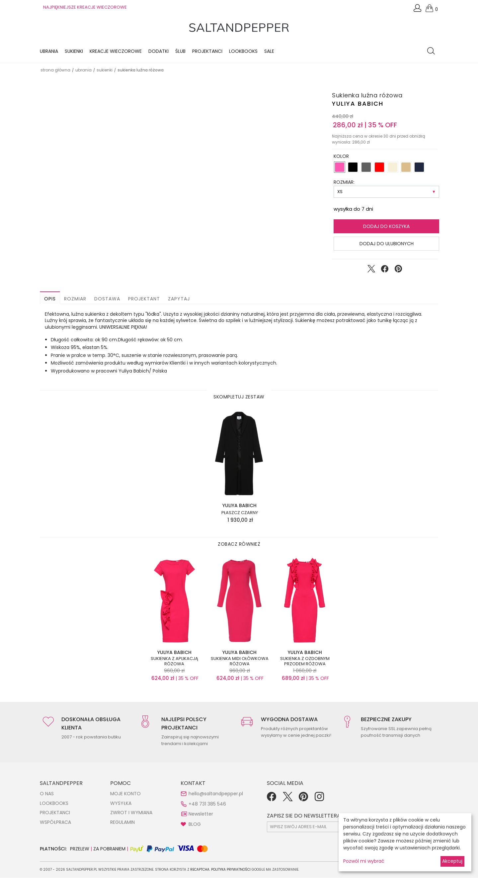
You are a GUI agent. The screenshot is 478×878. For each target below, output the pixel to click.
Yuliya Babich (357, 104)
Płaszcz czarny (239, 513)
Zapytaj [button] (179, 299)
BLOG (195, 825)
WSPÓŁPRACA (55, 823)
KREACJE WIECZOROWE (116, 51)
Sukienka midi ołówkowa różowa (240, 662)
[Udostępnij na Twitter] (371, 271)
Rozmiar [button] (75, 299)
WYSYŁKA (120, 803)
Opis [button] (50, 299)
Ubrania (49, 51)
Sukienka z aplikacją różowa (174, 662)
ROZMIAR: (344, 182)
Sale (269, 51)
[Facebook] (271, 799)
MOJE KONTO (125, 794)
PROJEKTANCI (55, 813)
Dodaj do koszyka (386, 227)
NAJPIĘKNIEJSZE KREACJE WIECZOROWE (85, 7)
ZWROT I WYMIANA (131, 813)
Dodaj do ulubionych (386, 244)
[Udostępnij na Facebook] (384, 271)
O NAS (47, 794)
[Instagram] (319, 799)
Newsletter (201, 814)
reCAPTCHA (199, 869)
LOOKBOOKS (243, 51)
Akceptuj (452, 861)
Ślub (180, 51)
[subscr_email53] (325, 827)
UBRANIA (83, 70)
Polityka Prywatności (231, 869)
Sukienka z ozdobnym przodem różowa (305, 662)
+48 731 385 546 (207, 804)
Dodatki (158, 51)
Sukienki (74, 51)
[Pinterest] (303, 799)
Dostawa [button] (107, 299)
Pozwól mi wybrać (363, 861)
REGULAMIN (122, 823)
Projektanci (207, 51)
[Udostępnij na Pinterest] (398, 271)
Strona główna (55, 70)
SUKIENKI (105, 70)
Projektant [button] (144, 299)
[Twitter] (287, 799)
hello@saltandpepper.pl (216, 794)
